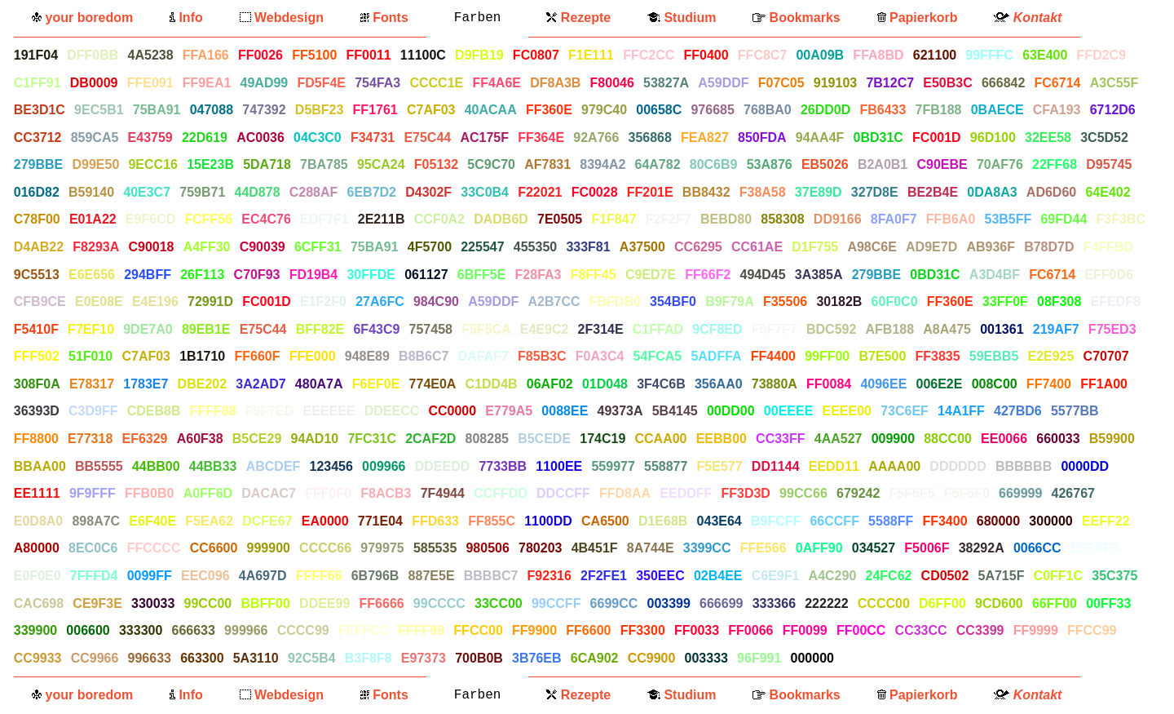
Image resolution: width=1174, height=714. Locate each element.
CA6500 (605, 521)
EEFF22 (1106, 521)
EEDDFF (686, 493)
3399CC (707, 548)
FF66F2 (707, 275)
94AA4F (820, 137)
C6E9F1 (776, 576)
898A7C (96, 521)
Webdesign (282, 17)
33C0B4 (485, 192)
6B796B (375, 576)
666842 (1003, 83)
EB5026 (825, 164)
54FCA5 (657, 356)
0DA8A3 (992, 192)
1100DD (548, 521)
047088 (211, 110)
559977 (612, 466)
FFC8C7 (762, 55)
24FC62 (889, 576)
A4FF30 (207, 247)
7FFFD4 (94, 576)
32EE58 (1048, 137)
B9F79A (729, 301)
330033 (152, 603)
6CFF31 (318, 247)
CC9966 (95, 658)
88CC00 (948, 439)
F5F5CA (485, 329)
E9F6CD (150, 219)
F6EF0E (376, 384)
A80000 (37, 548)
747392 (263, 110)
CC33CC (921, 630)
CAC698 (39, 603)
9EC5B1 (98, 110)
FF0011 (368, 55)
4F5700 (430, 247)
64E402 (1107, 192)
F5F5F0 (967, 493)
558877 (665, 466)
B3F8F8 (368, 658)
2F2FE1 (603, 576)
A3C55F (1114, 83)
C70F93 (257, 275)
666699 (721, 603)
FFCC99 (1091, 630)
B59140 (91, 192)
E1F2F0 (323, 301)
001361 (1001, 329)
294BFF (147, 275)
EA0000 (325, 521)
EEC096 (205, 576)
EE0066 (1004, 439)
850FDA (762, 137)
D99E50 (95, 164)
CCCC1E (436, 83)
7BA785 (324, 164)
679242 (858, 493)
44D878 (257, 192)
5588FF (890, 521)
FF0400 (706, 55)
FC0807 (536, 55)
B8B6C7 (423, 356)
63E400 (1044, 55)
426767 (1073, 493)
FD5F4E (321, 83)
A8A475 (947, 329)
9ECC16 (152, 164)
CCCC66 (325, 548)
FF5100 (314, 55)
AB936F (990, 247)
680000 (998, 521)
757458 (430, 329)
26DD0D (825, 110)
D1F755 (815, 247)
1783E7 (145, 384)
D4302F (428, 192)
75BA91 (157, 110)
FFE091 (150, 83)
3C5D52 (1104, 137)
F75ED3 (1112, 329)
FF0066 (750, 630)
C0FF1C (1058, 576)
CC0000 (452, 411)
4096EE (883, 384)
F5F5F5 (912, 493)
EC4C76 (265, 219)
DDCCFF (563, 493)
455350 (535, 247)
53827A (666, 83)
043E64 (719, 521)
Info (186, 17)
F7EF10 (91, 329)
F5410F (36, 329)
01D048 (605, 384)
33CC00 (498, 603)
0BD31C (878, 137)
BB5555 (99, 466)
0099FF (149, 576)
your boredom (82, 17)
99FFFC (989, 55)
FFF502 (37, 356)
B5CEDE (544, 439)
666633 (193, 630)
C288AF (313, 192)
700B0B (479, 658)
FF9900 (534, 630)
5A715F (1001, 576)
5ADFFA (716, 356)
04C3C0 (318, 137)
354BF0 (673, 301)
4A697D (263, 576)
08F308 (1059, 301)
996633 (149, 658)
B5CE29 (256, 439)
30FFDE (370, 275)
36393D (37, 411)
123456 (331, 466)
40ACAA (491, 110)
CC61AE (757, 247)
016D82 (37, 192)
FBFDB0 (615, 301)
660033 (1057, 439)
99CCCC (439, 603)
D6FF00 (942, 603)
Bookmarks (797, 17)
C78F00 (37, 219)
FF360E (549, 110)
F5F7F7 (774, 329)
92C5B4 (312, 658)
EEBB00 (721, 439)
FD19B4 (313, 275)
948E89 (367, 356)
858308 (782, 219)
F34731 (373, 137)
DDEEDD (442, 466)
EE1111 (37, 493)
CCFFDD (500, 493)
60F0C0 (895, 301)
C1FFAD (658, 329)
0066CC (1037, 548)
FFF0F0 (328, 493)
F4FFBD (1108, 247)
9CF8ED (717, 329)
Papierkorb (917, 17)
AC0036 (260, 137)
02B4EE (718, 576)
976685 (712, 110)
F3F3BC (1121, 219)
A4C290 (833, 576)
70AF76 (1000, 164)
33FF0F (1005, 301)
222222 (826, 603)
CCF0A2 (439, 219)
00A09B (820, 55)
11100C (423, 55)
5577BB (1075, 411)
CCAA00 (660, 439)
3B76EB (536, 658)
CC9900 (652, 658)
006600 (87, 630)
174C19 (602, 439)
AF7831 (547, 164)
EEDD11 (834, 466)
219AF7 (1056, 329)
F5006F (926, 548)
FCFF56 (208, 219)
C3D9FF (92, 411)
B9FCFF (776, 521)
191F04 (36, 55)
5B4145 (675, 411)
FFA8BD (878, 55)
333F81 (588, 247)
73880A (774, 384)
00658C (659, 110)
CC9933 (38, 658)
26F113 (202, 275)
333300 (140, 630)
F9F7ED (269, 411)
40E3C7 (146, 192)
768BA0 (768, 110)
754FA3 (377, 83)
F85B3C (542, 356)
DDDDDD (957, 466)
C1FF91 (37, 83)
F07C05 (781, 83)
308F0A (37, 384)
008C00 (994, 384)
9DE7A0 (147, 329)
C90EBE (941, 164)
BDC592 (831, 329)
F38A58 (762, 192)
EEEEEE (328, 411)
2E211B (381, 219)
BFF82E (320, 329)
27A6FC (379, 301)
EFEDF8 (1115, 301)
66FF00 (1054, 603)
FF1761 (375, 110)
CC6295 (698, 247)
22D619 (204, 137)
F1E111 (591, 55)
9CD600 (999, 603)
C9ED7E (650, 275)
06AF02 (550, 384)
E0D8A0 (38, 521)
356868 (650, 137)
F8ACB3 (385, 493)
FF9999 (1035, 630)
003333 (706, 658)
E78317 (91, 384)
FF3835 (937, 356)
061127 (426, 275)
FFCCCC (154, 548)
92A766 (596, 137)
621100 (934, 55)
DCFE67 (267, 521)
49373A (619, 411)
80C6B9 (714, 164)
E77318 (90, 439)
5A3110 (256, 658)
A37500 (642, 247)
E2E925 (1050, 356)
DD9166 (838, 219)
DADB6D (501, 219)
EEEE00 (847, 411)
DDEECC (392, 411)
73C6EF (904, 411)
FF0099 (805, 630)
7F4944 (443, 493)
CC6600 (214, 548)
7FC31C (371, 439)
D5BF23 (319, 110)
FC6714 (1058, 83)
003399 (668, 603)
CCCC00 (884, 603)
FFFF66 (319, 576)
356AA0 (719, 384)
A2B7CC (554, 301)
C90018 (151, 247)
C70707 (1106, 356)
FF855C (491, 521)
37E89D (818, 192)
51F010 (90, 356)
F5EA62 (209, 521)
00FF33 (1108, 603)
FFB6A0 (950, 219)
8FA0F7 (894, 219)
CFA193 (1057, 110)
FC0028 (595, 192)
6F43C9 (376, 329)
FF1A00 (1104, 384)
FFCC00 (477, 630)
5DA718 (267, 164)
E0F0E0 (37, 576)
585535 (435, 548)
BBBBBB (1023, 466)
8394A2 (602, 164)
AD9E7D (931, 247)
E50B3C (947, 83)
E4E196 (155, 301)
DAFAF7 (483, 356)
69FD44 (1063, 219)
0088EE (564, 411)
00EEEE (788, 411)
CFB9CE (40, 301)
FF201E (650, 192)
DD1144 (776, 466)
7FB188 (939, 110)
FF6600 (588, 630)
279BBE (38, 164)
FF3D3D (745, 493)
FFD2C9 (1101, 55)
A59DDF (723, 83)
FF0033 (696, 630)
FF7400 (1048, 384)
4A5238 (151, 55)
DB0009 (94, 83)
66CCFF (834, 521)
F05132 (436, 164)
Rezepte (578, 17)
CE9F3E (97, 603)
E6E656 (91, 275)
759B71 (202, 192)
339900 (35, 630)
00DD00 (731, 411)
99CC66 (803, 493)
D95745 (1109, 164)
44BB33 (213, 466)
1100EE (559, 466)
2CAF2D (430, 439)
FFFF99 (421, 630)
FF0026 (260, 55)
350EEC (660, 576)
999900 (268, 548)
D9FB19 (479, 55)
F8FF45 (593, 275)
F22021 (540, 192)
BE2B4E (932, 192)
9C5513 (37, 275)
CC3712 (38, 137)
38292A (981, 548)
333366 (774, 603)
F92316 (549, 576)
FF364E (541, 137)
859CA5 (95, 137)
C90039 (262, 247)
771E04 (380, 521)
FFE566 (763, 548)
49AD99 (265, 83)
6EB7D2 (371, 192)
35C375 (1114, 576)
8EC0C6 (92, 548)
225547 (482, 247)
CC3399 (980, 630)
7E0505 (559, 219)
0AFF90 (819, 548)
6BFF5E (481, 275)
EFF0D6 (1108, 275)
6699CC (614, 603)
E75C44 (427, 137)
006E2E (939, 384)
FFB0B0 (149, 493)
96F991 (759, 658)
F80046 (612, 83)
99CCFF (556, 603)
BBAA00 (40, 466)
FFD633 (435, 521)
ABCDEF (273, 466)
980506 (487, 548)
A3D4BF (994, 275)
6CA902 (595, 658)
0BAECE (997, 110)
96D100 (993, 137)
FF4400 (773, 356)
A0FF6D (207, 493)
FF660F (257, 356)
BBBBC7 (491, 576)
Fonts (384, 17)
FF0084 (828, 384)
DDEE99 (324, 603)
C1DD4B (492, 384)
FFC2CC (648, 55)
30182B (839, 301)
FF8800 (36, 439)
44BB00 (156, 466)
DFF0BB (92, 55)
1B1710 (202, 356)
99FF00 (827, 356)
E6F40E (152, 521)
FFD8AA (625, 493)
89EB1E (206, 329)
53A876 (769, 164)
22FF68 (1054, 164)
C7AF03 (431, 110)
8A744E (650, 548)
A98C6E (871, 247)
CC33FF (780, 439)
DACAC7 (268, 493)
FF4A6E (496, 83)
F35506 (785, 301)
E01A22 (93, 219)
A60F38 (200, 439)
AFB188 (890, 329)
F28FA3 (538, 275)
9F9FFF (92, 493)
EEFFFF (1094, 548)
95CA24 (381, 164)
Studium (681, 17)
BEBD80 (726, 219)
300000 (1050, 521)
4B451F (595, 548)
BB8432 (706, 192)
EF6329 (144, 439)
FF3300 (642, 630)
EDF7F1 (324, 219)
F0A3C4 (600, 356)
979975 (382, 548)
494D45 (763, 275)
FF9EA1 (207, 83)
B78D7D (1049, 247)
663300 (201, 658)
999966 (245, 630)
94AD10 (314, 439)
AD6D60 (1051, 192)
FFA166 (206, 55)
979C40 (604, 110)
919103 (835, 83)
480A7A (319, 384)
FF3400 (944, 521)
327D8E (874, 192)
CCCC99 (303, 630)
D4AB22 (39, 247)
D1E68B (662, 521)
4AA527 (838, 439)
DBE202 (202, 384)
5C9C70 (491, 164)
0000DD (1085, 466)
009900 (893, 439)
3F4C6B (661, 384)
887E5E (431, 576)
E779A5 (508, 411)
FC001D (936, 137)
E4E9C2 (544, 329)
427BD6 (1018, 411)
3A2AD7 (260, 384)
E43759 (150, 137)
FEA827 (705, 137)
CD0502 (945, 576)
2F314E (601, 329)
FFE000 (312, 356)
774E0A (433, 384)
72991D (210, 301)
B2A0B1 (882, 164)
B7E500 (882, 356)
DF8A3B (555, 83)
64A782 (658, 164)
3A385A (819, 275)
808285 (487, 439)
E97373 (423, 658)
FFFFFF (867, 658)
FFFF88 (213, 411)
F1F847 (613, 219)
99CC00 (208, 603)
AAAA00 (894, 466)
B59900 (1112, 439)
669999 (1020, 493)
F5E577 (720, 466)
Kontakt (1027, 17)
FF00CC (860, 630)
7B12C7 (890, 83)
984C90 (436, 301)
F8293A (96, 247)
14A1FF (961, 411)
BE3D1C (39, 110)
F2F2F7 (668, 219)
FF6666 (382, 603)
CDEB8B (154, 411)
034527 (873, 548)
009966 (383, 466)
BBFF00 (265, 603)
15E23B (210, 164)
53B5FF (1007, 219)
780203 (540, 548)
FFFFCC (363, 630)
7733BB (503, 466)
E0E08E (99, 301)
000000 (812, 658)
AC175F (484, 137)
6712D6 (1113, 110)
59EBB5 (993, 356)
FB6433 (882, 110)
